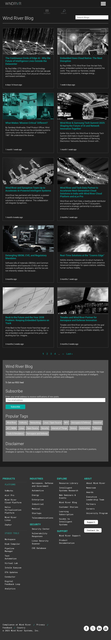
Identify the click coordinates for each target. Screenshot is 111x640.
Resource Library (68, 483)
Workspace (10, 539)
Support (91, 522)
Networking (35, 422)
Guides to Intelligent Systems (65, 521)
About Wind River (95, 483)
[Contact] (47, 12)
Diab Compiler (12, 544)
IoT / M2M (11, 428)
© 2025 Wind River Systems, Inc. (21, 630)
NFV (66, 422)
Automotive (85, 428)
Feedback (7, 627)
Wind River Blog (68, 502)
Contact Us (93, 530)
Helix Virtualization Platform (13, 510)
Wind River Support (69, 535)
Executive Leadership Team (95, 498)
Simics (73, 428)
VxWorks (23, 422)
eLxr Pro (9, 495)
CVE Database (39, 548)
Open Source (32, 428)
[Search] (64, 12)
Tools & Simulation (15, 433)
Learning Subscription (66, 513)
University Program (97, 513)
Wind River (11, 422)
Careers (90, 508)
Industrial (97, 422)
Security (44, 428)
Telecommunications (42, 517)
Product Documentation (67, 541)
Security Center (41, 529)
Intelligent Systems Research (68, 489)
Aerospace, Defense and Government (42, 484)
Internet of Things (59, 428)
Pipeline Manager (9, 549)
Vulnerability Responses (39, 534)
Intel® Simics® (13, 567)
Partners (91, 504)
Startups (36, 513)
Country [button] (21, 627)
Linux (21, 428)
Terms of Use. (61, 451)
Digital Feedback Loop (12, 582)
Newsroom (91, 487)
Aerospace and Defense (37, 433)
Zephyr (8, 524)
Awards (89, 492)
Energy (35, 495)
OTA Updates (11, 572)
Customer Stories (68, 507)
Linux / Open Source (52, 422)
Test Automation (11, 557)
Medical (36, 508)
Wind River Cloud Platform (13, 501)
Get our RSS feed (15, 382)
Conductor (10, 576)
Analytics (10, 588)
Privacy (40, 624)
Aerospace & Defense (80, 422)
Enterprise (38, 499)
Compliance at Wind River (17, 624)
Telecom (97, 428)
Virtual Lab (11, 563)
